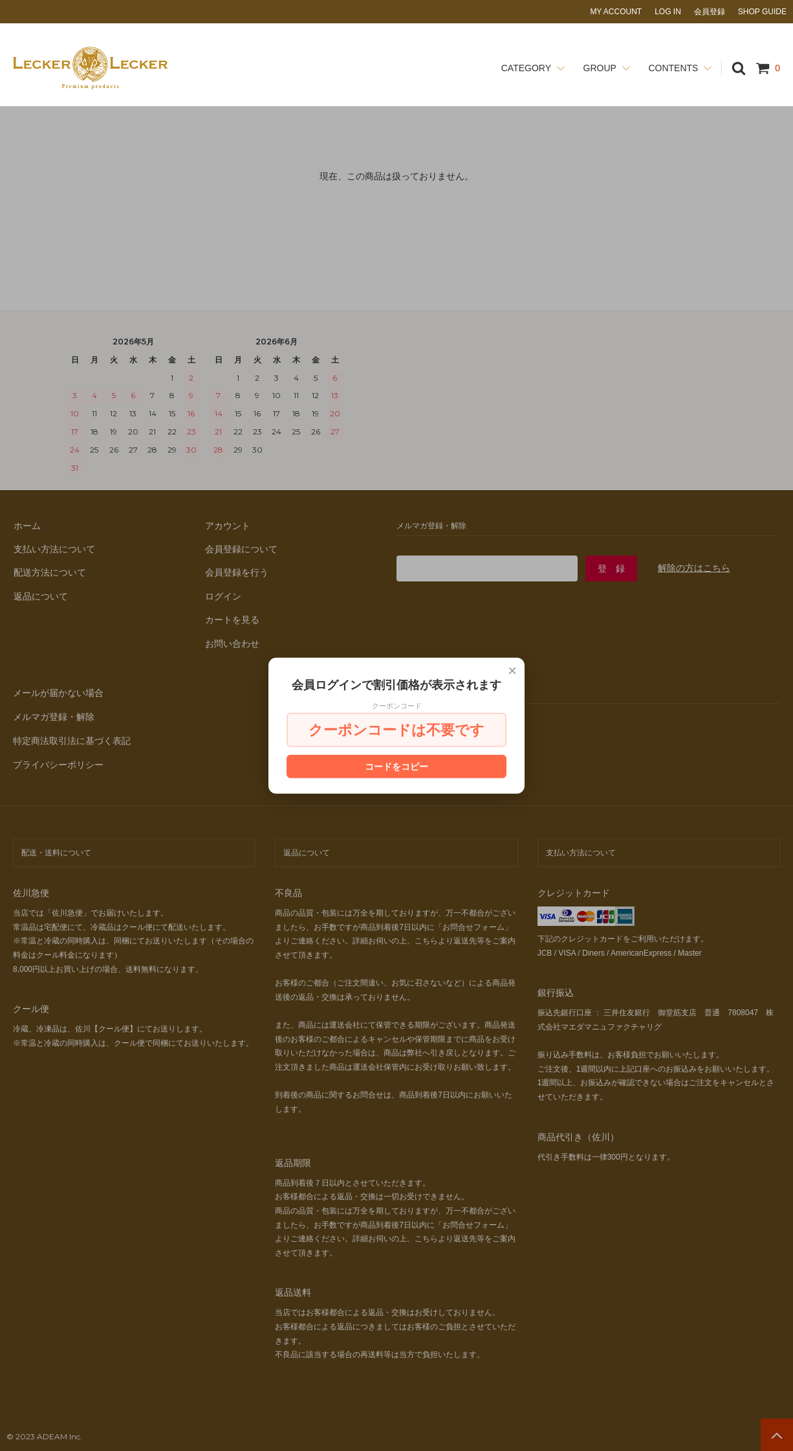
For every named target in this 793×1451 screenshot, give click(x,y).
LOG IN (668, 11)
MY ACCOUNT (616, 11)
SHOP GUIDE (762, 11)
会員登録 (709, 11)
